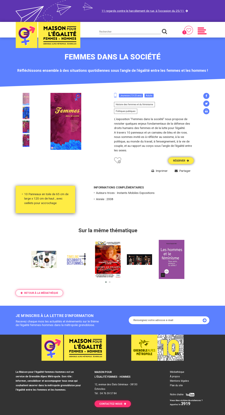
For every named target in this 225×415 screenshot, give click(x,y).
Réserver (179, 160)
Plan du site (176, 385)
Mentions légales (179, 380)
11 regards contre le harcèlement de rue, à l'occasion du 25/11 (143, 11)
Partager (185, 171)
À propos (175, 376)
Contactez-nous (110, 403)
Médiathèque (177, 371)
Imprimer (162, 171)
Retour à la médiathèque (41, 292)
